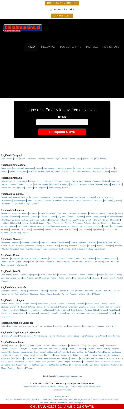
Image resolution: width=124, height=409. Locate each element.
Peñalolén (75, 358)
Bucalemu (25, 242)
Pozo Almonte (100, 159)
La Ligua (44, 220)
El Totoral (74, 184)
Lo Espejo (40, 355)
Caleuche (35, 242)
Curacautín (53, 291)
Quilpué (82, 226)
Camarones (31, 159)
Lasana (12, 172)
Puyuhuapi (100, 326)
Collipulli (43, 291)
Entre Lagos (83, 307)
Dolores (64, 159)
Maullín (57, 310)
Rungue (67, 362)
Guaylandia (79, 217)
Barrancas (34, 213)
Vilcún (89, 294)
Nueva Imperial (7, 294)
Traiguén (73, 294)
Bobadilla (6, 259)
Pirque (82, 358)
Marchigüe (20, 246)
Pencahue (50, 262)
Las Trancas (11, 278)
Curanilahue (91, 275)
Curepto (70, 259)
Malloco (88, 355)
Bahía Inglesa (22, 181)
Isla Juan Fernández (115, 217)
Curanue (54, 307)
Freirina (99, 184)
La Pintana (89, 352)
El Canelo (53, 349)
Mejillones (32, 172)
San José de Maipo (31, 365)
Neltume (65, 310)
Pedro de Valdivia (53, 172)
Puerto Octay (6, 313)
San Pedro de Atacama (82, 172)
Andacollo (16, 197)
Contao (39, 307)
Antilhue (26, 304)
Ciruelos (73, 242)
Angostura (6, 242)
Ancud (18, 304)
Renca (59, 362)
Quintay (90, 226)
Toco (107, 172)
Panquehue (58, 223)
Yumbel (120, 278)
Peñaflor (65, 358)
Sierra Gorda (98, 172)
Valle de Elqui (24, 204)
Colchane (49, 159)
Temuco (65, 294)
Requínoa (53, 249)
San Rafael (98, 262)
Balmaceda (12, 326)
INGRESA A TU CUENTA (62, 3)
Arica (16, 159)
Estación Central (102, 349)
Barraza (25, 197)
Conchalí (4, 349)
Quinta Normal (40, 362)
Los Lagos (36, 310)
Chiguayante (33, 275)
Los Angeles (28, 278)
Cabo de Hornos (26, 336)
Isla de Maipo (39, 352)
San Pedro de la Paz (81, 278)
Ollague (41, 172)
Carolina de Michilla (64, 168)
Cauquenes (15, 259)
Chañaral (87, 181)
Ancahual (14, 291)
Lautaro (98, 291)
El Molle (100, 197)
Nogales (42, 223)
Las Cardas (88, 291)
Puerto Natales (73, 336)
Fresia (92, 307)
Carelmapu (70, 304)
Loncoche (116, 291)
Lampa (107, 352)
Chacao (104, 304)
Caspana (77, 168)
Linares (113, 259)
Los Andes (115, 220)
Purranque (44, 313)
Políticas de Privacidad (62, 390)
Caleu (38, 345)
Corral (46, 307)
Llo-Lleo (106, 220)
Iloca (98, 259)
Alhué (4, 345)
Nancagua (40, 246)
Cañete (23, 275)
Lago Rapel (102, 242)
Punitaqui (108, 201)
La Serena (38, 201)
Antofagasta (18, 168)
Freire (72, 291)
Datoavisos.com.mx (31, 387)
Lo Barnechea (28, 355)
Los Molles (5, 223)
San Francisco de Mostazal (82, 249)
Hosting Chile (60, 396)
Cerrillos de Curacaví (59, 345)
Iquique (85, 159)
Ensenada (73, 307)
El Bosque (43, 349)
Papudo (68, 223)
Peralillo (91, 246)
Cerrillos (46, 345)
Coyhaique (48, 326)
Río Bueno (70, 313)
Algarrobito (6, 197)
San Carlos (26, 230)
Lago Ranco (14, 310)
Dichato (101, 275)
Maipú (70, 355)
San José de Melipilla (49, 365)
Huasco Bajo (116, 184)
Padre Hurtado (30, 358)
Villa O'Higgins (111, 326)
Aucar (33, 304)
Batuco (11, 345)
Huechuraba (14, 352)
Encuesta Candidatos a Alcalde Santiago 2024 (67, 403)
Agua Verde (7, 168)
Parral (25, 262)
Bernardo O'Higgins (10, 336)
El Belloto (43, 217)
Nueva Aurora (68, 201)
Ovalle (78, 201)
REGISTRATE (62, 15)
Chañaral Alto (57, 197)
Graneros (82, 242)
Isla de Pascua (99, 217)
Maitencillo (57, 201)
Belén (22, 159)
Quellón (53, 313)
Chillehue (52, 242)
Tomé (104, 278)
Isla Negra (6, 220)
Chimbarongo (63, 242)
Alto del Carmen (8, 181)
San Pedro (59, 230)
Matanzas (30, 246)
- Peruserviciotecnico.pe (78, 387)
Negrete (54, 278)
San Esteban (38, 230)
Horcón (88, 217)
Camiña (41, 159)
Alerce (11, 304)
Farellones (115, 349)
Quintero (98, 226)
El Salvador (64, 184)
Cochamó (22, 307)
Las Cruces (66, 220)
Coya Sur (110, 168)
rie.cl (67, 396)
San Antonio (15, 230)
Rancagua (14, 249)
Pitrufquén (34, 294)
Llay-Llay (97, 220)
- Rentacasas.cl (94, 387)
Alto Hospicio (7, 159)
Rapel (22, 249)
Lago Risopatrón (75, 326)
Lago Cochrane (61, 326)
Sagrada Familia (62, 262)
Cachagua (51, 213)
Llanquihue (25, 310)
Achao (4, 304)
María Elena (22, 172)
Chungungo (68, 197)
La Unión (4, 310)
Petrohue (103, 310)
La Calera (16, 220)
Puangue (110, 358)
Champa (84, 345)
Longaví (4, 262)
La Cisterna (51, 352)
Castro (96, 304)
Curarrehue (63, 291)
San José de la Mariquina (97, 313)
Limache (89, 220)
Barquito (33, 181)
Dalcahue (63, 307)
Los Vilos (47, 201)
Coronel (82, 275)
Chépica (43, 242)
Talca (117, 262)
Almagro (5, 291)
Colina (100, 345)
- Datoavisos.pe (61, 387)
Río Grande (66, 172)
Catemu (102, 213)
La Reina (99, 352)
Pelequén (83, 246)
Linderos (17, 355)
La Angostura (18, 188)
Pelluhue (40, 262)
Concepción (72, 275)
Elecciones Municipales (68, 399)
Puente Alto (19, 362)
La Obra (80, 352)
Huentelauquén (20, 201)
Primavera (61, 336)
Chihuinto (12, 184)
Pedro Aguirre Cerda (52, 358)
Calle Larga (61, 213)
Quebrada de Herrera (60, 226)
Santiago (11, 368)
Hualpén (109, 275)
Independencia (26, 352)
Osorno (80, 310)
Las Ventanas (78, 220)
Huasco (106, 184)
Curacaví (13, 349)
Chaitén (112, 304)
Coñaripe (31, 307)
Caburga (23, 291)
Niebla (72, 310)
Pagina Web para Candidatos (89, 399)
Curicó (77, 259)
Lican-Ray (107, 291)
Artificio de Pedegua (20, 213)
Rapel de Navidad (33, 249)
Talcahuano (95, 278)
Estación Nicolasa (87, 184)
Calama (38, 168)
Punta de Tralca (35, 226)
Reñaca (106, 226)
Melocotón (116, 355)
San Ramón (94, 365)
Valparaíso (108, 230)
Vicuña (34, 204)
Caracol (61, 304)
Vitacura (29, 368)
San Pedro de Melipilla (79, 365)
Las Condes (116, 352)
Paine (40, 358)
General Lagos (74, 159)
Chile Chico (37, 326)
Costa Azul (14, 217)
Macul (56, 355)
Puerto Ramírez (19, 313)
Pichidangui (87, 201)
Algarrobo (6, 213)
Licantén (105, 259)
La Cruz (25, 220)
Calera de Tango (27, 345)
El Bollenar (33, 349)
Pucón (42, 294)
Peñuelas (87, 223)
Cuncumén (24, 217)
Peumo (99, 246)
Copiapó (29, 184)
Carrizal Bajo (77, 181)
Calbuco (53, 304)
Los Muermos (47, 310)
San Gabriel (5, 365)
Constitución (43, 259)
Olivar (56, 246)
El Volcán (90, 349)
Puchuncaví (22, 226)
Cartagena (72, 213)
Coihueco (62, 275)
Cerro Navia (74, 345)
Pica (91, 159)
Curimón (34, 217)
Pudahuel (9, 362)
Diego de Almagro (41, 184)
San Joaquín (17, 365)
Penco (61, 278)
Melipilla (107, 355)
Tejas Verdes (98, 230)
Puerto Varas (32, 313)
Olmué (49, 223)
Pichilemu (118, 246)
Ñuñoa (19, 358)
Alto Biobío (6, 275)
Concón (5, 217)
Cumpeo (52, 259)
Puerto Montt (114, 310)
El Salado (54, 184)
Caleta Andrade (25, 326)
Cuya (57, 159)
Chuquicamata (98, 168)
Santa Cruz (99, 249)
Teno (3, 265)
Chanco (25, 259)
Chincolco (110, 213)
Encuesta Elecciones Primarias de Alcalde (22, 399)
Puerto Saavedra (53, 294)
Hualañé (91, 259)
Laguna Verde (54, 220)
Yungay (5, 281)
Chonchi (13, 307)
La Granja (71, 352)
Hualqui (118, 275)
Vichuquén (11, 265)
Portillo (13, 226)
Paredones (73, 246)
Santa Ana (105, 365)
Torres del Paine (113, 336)
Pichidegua (108, 246)
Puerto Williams (87, 336)
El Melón (52, 217)
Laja (2, 278)
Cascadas (80, 304)
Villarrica (96, 294)
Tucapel (112, 278)
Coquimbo (91, 197)
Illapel (29, 201)
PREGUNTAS (47, 46)
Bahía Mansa (43, 304)
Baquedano (29, 168)
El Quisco (61, 217)
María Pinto (97, 355)
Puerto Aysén (88, 326)
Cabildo (42, 213)
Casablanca (83, 213)
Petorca (96, 223)
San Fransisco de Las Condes (108, 362)
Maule (11, 262)
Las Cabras (113, 242)
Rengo (44, 249)
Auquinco (16, 242)
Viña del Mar (15, 233)
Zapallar (25, 233)
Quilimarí (117, 201)
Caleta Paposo (49, 168)
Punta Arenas (100, 336)
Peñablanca (77, 223)
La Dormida (34, 220)
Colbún (33, 259)
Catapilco (93, 213)
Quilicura (29, 362)
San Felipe (49, 230)
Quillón (68, 278)
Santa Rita (108, 262)
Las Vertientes (6, 355)
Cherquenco (33, 291)
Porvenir (52, 336)
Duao (84, 259)
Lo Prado (49, 355)
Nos (13, 358)
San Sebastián (71, 230)
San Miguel (64, 365)
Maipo (63, 355)
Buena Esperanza (45, 181)
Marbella (24, 223)
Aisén (4, 326)
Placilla (5, 249)
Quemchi (61, 313)
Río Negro (81, 313)
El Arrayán (23, 349)
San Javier (88, 262)
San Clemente (76, 262)
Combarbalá (80, 197)
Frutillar (100, 307)
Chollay (21, 184)
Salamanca (5, 204)
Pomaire (90, 358)
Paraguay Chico (91, 310)
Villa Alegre (21, 265)
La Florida (61, 352)
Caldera (67, 181)
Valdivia (112, 313)
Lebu (20, 278)
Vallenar (65, 188)
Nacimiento (44, 278)
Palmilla (63, 246)
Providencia (100, 358)
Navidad (33, 223)
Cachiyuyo (58, 181)
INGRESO (92, 46)
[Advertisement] (62, 75)
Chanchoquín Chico (101, 181)
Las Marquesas (40, 188)
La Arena (29, 188)
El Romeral (80, 349)
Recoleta (51, 362)
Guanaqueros (6, 201)
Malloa (11, 246)
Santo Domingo (85, 230)
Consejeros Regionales (49, 399)
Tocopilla (113, 172)
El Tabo (70, 217)
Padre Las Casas (21, 294)
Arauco (15, 275)
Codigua (92, 345)
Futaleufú (108, 307)
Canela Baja (45, 197)
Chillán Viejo (52, 275)
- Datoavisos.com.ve (47, 387)
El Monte (62, 349)
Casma (89, 304)
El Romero (109, 197)
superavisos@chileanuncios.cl (70, 376)
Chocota (119, 213)
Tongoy (14, 204)
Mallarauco (78, 355)
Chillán (42, 275)
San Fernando (64, 249)
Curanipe (61, 259)
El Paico (71, 349)
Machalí (4, 246)
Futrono (117, 307)
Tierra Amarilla (54, 188)
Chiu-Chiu (87, 168)
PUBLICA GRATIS (70, 46)
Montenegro (5, 358)
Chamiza (4, 307)
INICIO (31, 46)
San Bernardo (88, 362)
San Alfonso (77, 362)
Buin (18, 345)
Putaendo (46, 226)
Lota (36, 278)
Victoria (82, 294)
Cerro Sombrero (40, 336)
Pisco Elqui (98, 201)
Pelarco (32, 262)
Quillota (74, 226)
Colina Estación (110, 345)
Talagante (21, 368)
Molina (18, 262)
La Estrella (92, 242)
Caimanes (34, 197)
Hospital (4, 352)
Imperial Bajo (6, 188)
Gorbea (79, 291)
